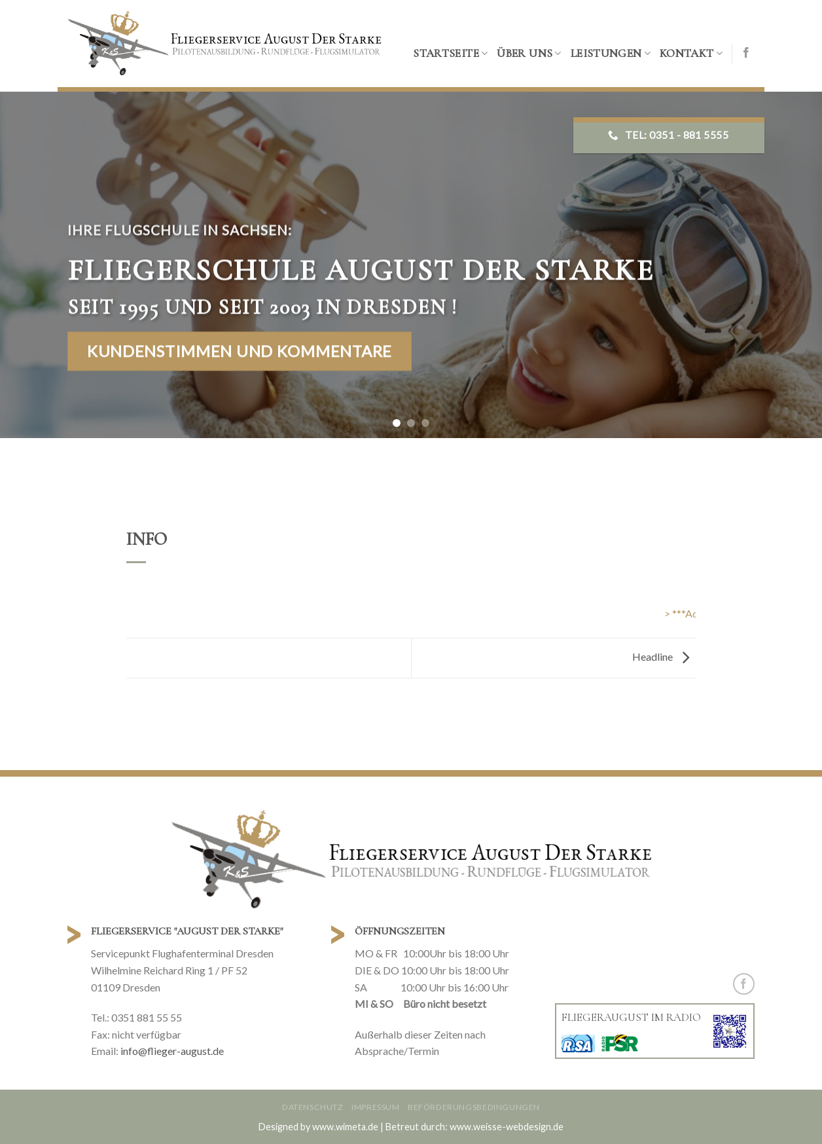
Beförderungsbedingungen (474, 1107)
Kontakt (691, 53)
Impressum (375, 1107)
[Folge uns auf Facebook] (746, 53)
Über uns (529, 53)
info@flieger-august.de (172, 1050)
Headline (664, 656)
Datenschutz (313, 1107)
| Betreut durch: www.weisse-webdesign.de (471, 1126)
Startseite (450, 53)
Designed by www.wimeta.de (318, 1126)
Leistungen (611, 53)
